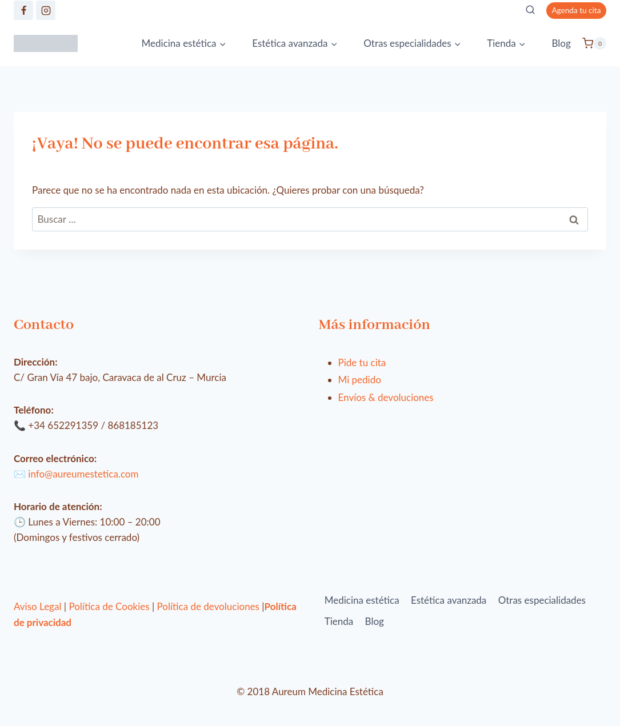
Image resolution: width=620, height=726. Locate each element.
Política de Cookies (109, 606)
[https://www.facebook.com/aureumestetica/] (23, 10)
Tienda (339, 621)
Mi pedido (359, 380)
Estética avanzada (448, 600)
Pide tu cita (362, 362)
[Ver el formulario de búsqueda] (530, 10)
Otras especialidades (542, 600)
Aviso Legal (37, 606)
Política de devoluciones (208, 606)
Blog (560, 43)
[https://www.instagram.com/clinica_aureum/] (45, 10)
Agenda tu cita (576, 10)
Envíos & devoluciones (386, 397)
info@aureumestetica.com (83, 474)
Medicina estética (362, 600)
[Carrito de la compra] (594, 43)
